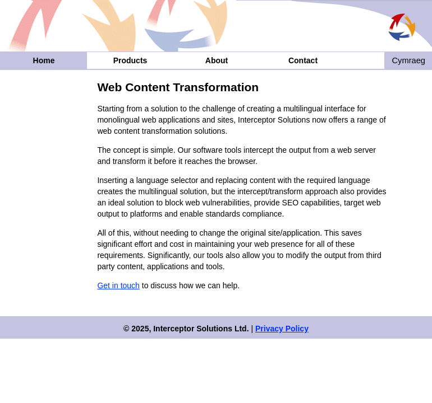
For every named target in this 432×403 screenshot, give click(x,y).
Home (44, 60)
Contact (303, 60)
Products (130, 60)
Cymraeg (408, 60)
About (216, 60)
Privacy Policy (282, 328)
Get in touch (118, 285)
